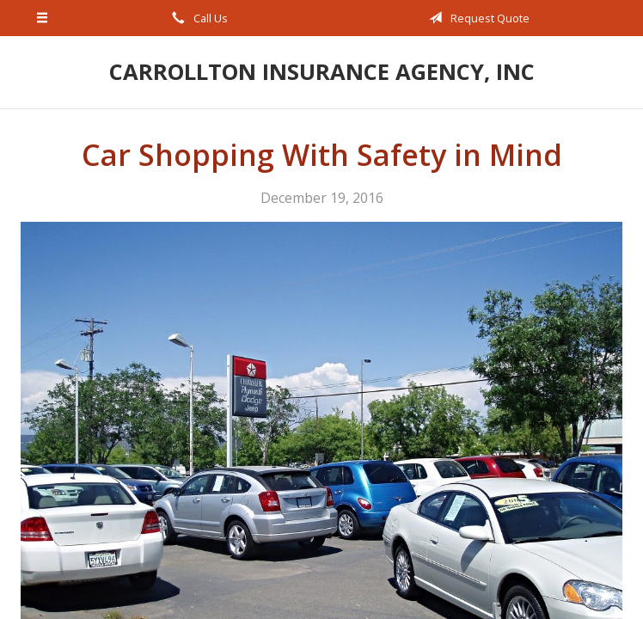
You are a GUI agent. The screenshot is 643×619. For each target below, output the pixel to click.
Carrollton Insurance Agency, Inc (322, 72)
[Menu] (42, 18)
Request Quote (476, 18)
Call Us (197, 18)
